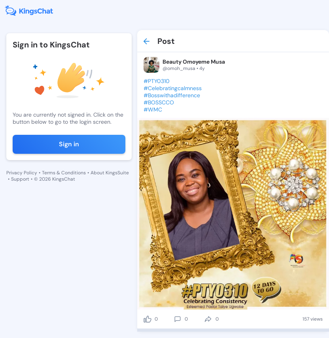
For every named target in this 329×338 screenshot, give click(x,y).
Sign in (69, 144)
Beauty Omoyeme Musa (194, 61)
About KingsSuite (110, 173)
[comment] (178, 319)
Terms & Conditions (64, 173)
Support (20, 179)
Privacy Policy (21, 173)
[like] (147, 319)
